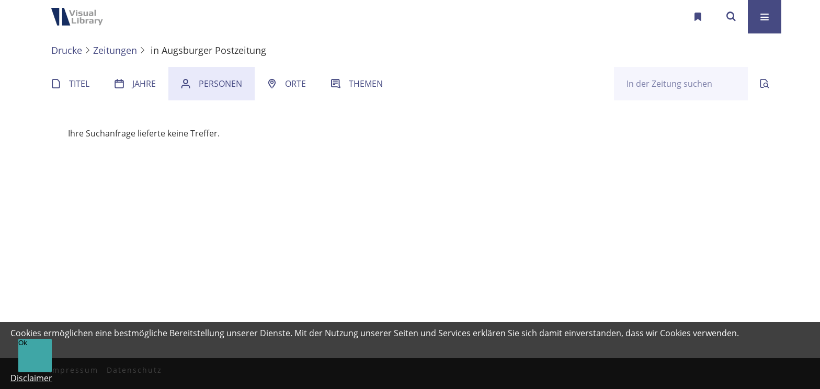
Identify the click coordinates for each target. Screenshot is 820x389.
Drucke (66, 50)
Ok (22, 343)
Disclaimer (31, 378)
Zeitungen (115, 50)
